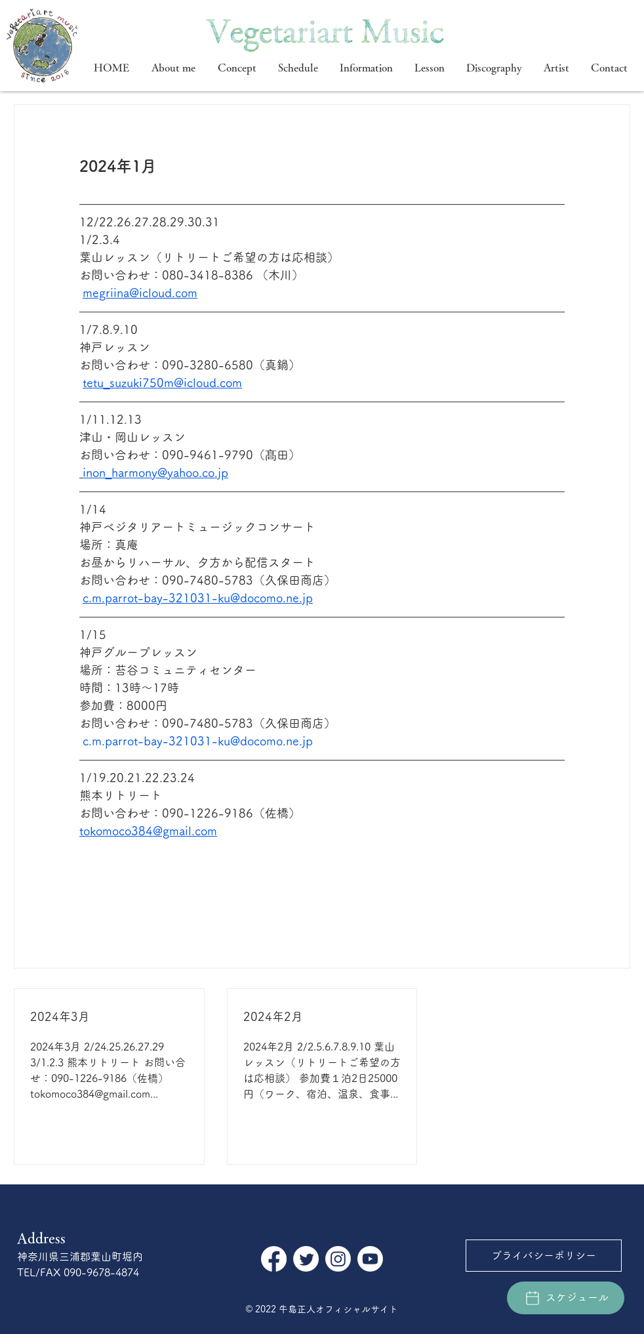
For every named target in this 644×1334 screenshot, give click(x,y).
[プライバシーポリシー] (544, 1256)
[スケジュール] (565, 1298)
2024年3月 (60, 1016)
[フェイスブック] (274, 1259)
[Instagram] (338, 1259)
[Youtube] (370, 1259)
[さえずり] (306, 1259)
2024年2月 (273, 1016)
